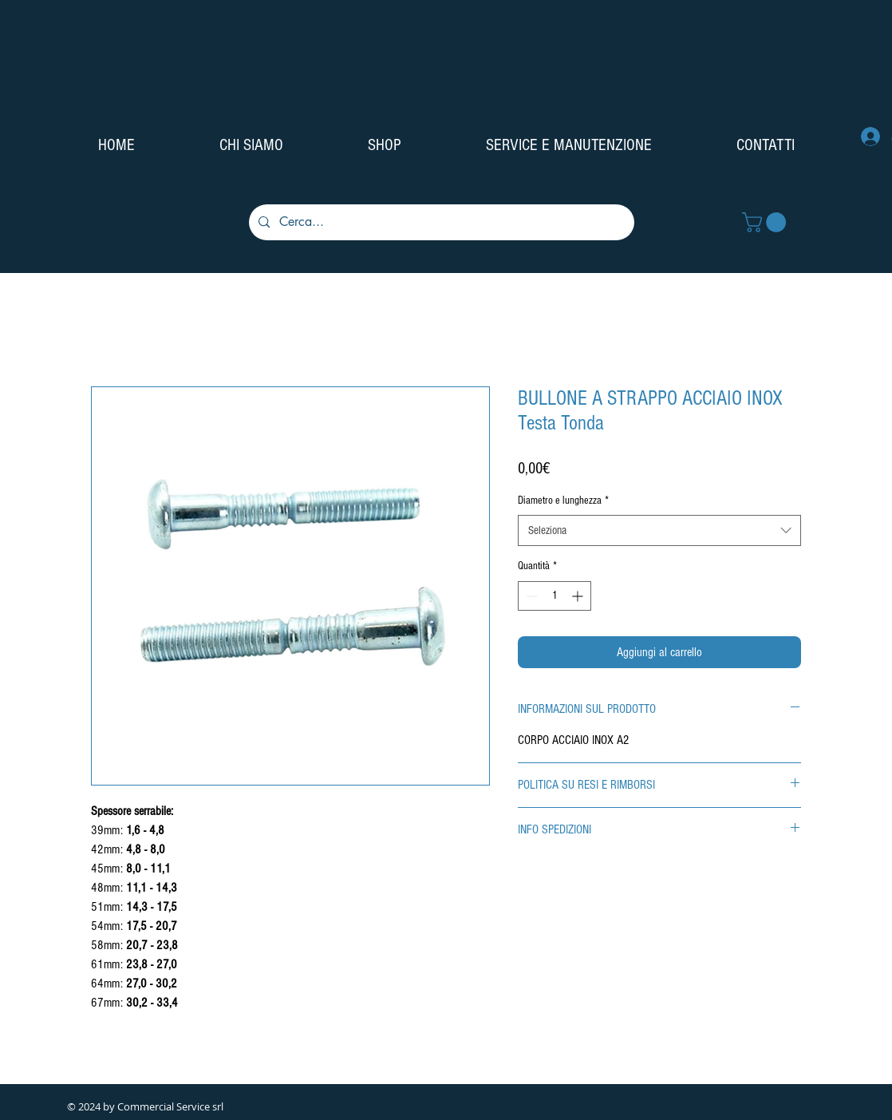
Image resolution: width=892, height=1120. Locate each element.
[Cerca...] (440, 222)
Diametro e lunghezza (563, 500)
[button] (766, 222)
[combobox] (659, 530)
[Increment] (579, 596)
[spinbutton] (554, 596)
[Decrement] (530, 596)
